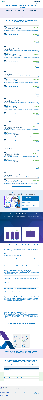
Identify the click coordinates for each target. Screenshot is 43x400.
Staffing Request (36, 391)
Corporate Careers (26, 391)
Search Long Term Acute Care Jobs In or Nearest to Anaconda (21, 186)
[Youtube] (7, 395)
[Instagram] (9, 395)
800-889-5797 (4, 392)
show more (38, 44)
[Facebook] (0, 395)
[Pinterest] (4, 395)
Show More (21, 16)
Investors (25, 392)
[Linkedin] (3, 395)
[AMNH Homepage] (3, 1)
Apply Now (37, 1)
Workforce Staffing (17, 391)
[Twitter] (2, 395)
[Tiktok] (6, 395)
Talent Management (17, 392)
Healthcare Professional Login (36, 393)
